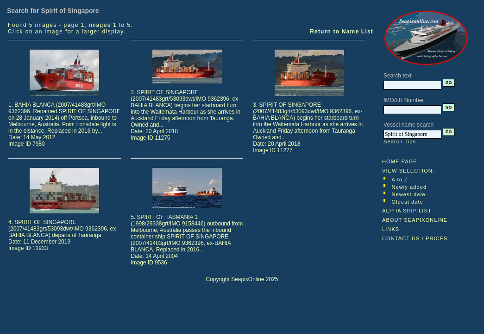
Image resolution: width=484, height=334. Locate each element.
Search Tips (399, 141)
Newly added (409, 187)
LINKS (390, 229)
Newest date (409, 194)
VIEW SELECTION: (408, 170)
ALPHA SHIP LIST (407, 210)
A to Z (400, 179)
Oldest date (407, 202)
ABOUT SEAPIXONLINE (414, 220)
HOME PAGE (399, 161)
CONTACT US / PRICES (415, 238)
